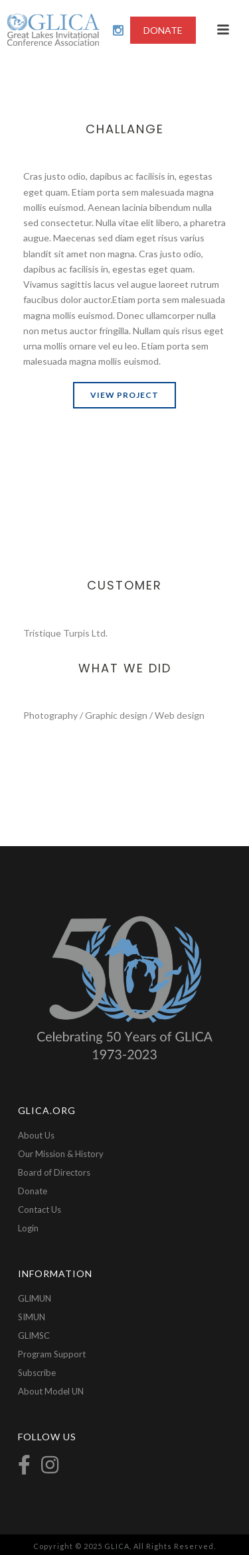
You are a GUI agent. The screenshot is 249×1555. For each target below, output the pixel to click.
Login (28, 1228)
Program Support (52, 1354)
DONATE (163, 30)
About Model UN (51, 1391)
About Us (36, 1135)
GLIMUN (34, 1298)
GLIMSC (34, 1335)
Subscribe (37, 1372)
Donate (32, 1191)
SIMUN (31, 1317)
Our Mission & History (61, 1154)
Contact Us (39, 1209)
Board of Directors (54, 1172)
